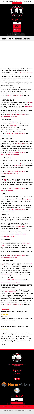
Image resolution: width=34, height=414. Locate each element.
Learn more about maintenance (8, 236)
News (30, 407)
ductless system (22, 163)
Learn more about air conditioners (9, 116)
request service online (18, 95)
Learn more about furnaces (7, 190)
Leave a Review (17, 373)
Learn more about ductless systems (9, 173)
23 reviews (17, 371)
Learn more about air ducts (7, 135)
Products (11, 407)
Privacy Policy (18, 410)
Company (24, 407)
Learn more (17, 3)
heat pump (15, 199)
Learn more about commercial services (10, 154)
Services (5, 407)
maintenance (14, 225)
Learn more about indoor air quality (9, 257)
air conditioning (28, 102)
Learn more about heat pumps (8, 211)
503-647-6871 (8, 95)
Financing (18, 407)
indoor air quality (21, 242)
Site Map (23, 410)
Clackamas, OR (20, 364)
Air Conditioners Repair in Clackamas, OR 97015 (14, 312)
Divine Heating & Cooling (26, 72)
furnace (5, 179)
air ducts (14, 122)
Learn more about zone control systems (10, 282)
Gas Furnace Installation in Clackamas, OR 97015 (14, 327)
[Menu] (17, 34)
